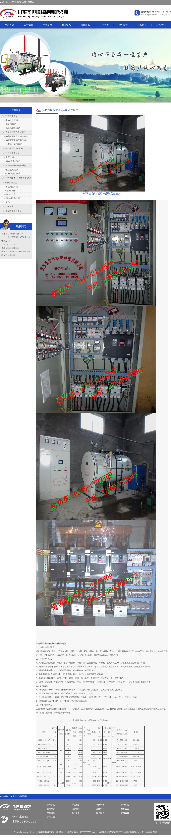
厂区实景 (104, 25)
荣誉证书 (85, 25)
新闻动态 (66, 25)
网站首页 (9, 25)
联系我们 (161, 25)
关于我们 (28, 25)
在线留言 (142, 25)
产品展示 (47, 25)
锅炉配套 (123, 25)
